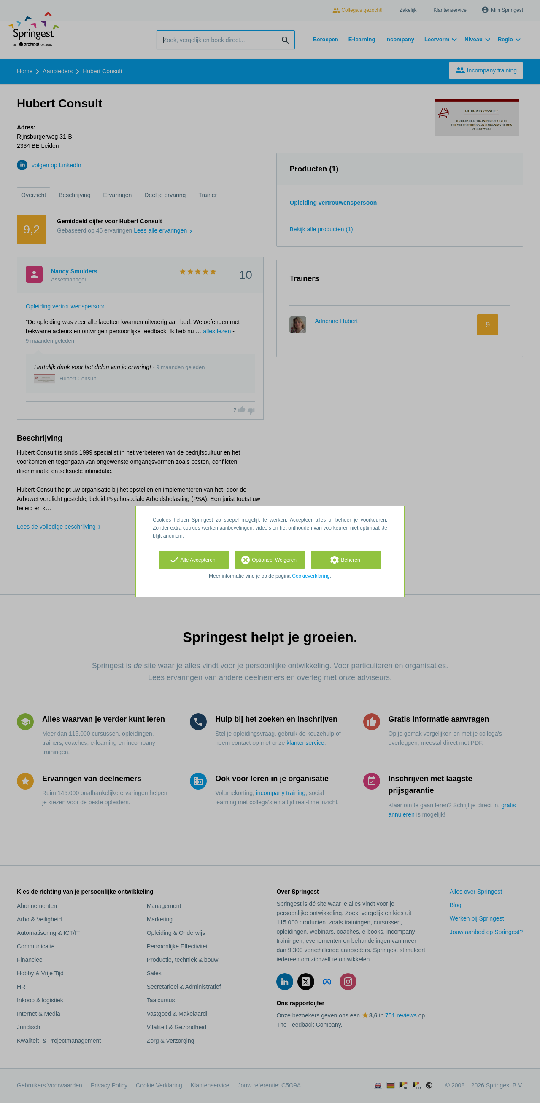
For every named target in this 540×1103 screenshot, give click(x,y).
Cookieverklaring (310, 576)
